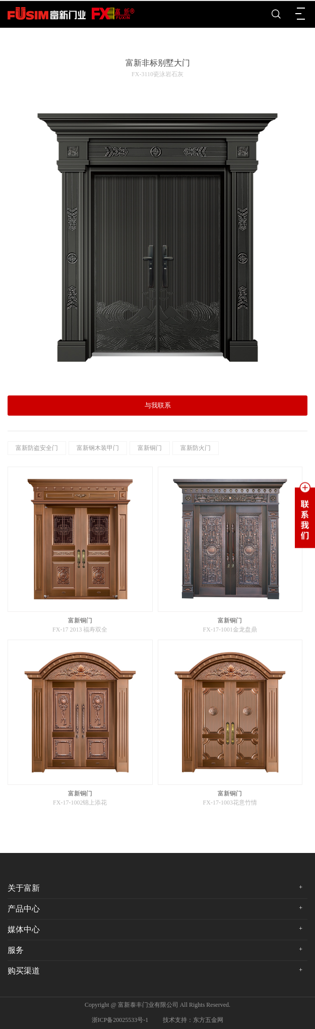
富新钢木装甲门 (98, 447)
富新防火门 (195, 447)
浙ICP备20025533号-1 (120, 1019)
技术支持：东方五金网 (193, 1019)
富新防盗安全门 (37, 447)
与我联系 (158, 405)
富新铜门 (150, 447)
